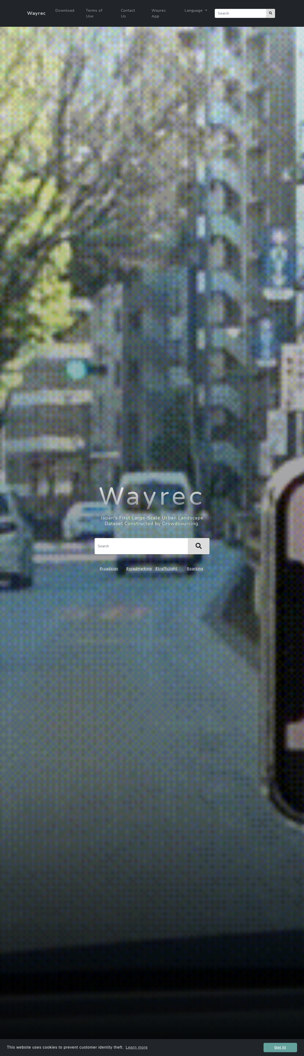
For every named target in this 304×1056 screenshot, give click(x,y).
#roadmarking (139, 568)
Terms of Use (94, 13)
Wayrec (36, 13)
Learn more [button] (137, 1047)
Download (64, 10)
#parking (195, 568)
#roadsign (109, 568)
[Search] (241, 13)
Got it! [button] (280, 1047)
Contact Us (128, 13)
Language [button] (194, 10)
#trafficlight (166, 568)
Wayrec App (159, 13)
